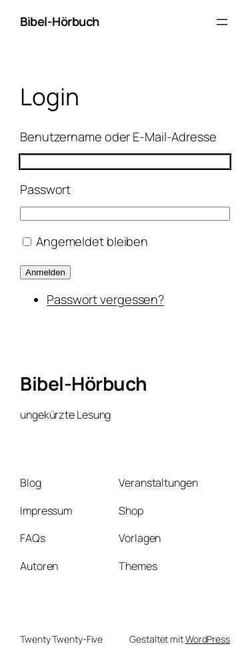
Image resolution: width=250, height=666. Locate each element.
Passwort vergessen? (105, 299)
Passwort (45, 189)
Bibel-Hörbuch (59, 21)
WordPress (207, 639)
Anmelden (45, 272)
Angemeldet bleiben (92, 241)
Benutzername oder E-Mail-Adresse (118, 137)
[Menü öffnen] (222, 22)
